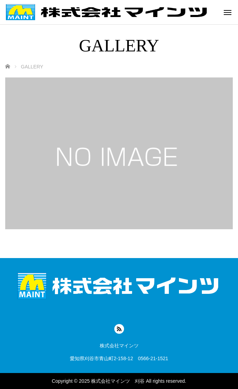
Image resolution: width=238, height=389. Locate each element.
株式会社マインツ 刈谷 (118, 381)
